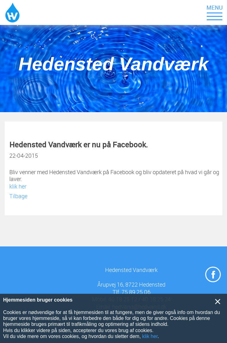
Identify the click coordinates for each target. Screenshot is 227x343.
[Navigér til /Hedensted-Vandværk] (12, 12)
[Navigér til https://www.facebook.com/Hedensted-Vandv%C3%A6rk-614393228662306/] (213, 274)
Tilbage (18, 196)
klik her (17, 186)
